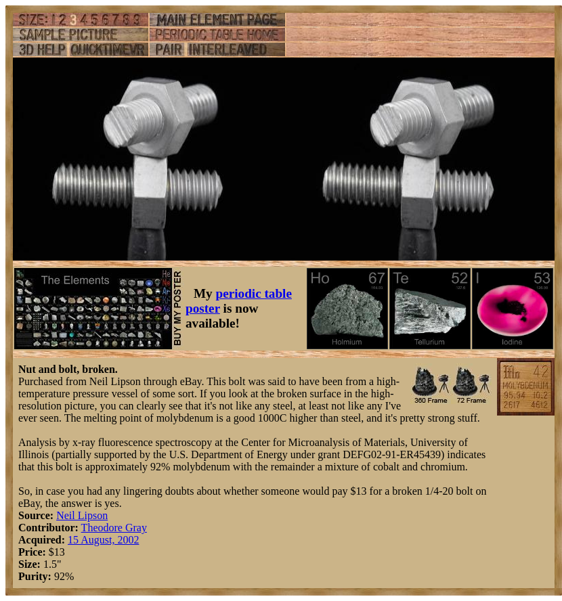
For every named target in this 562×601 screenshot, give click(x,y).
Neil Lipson (82, 515)
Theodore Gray (114, 527)
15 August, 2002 (103, 540)
